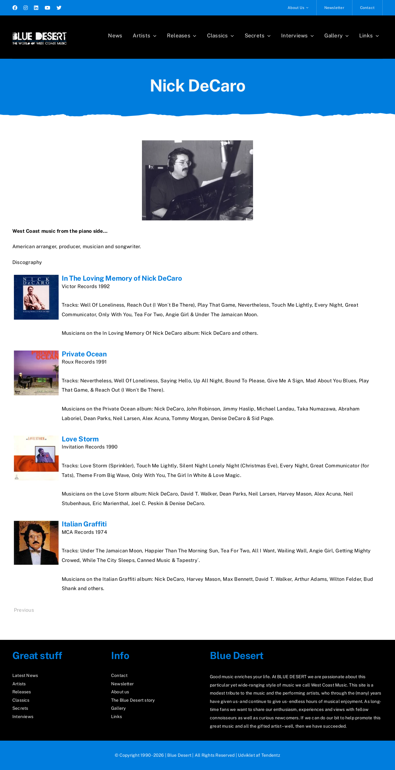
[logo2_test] (39, 30)
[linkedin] (36, 7)
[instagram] (25, 7)
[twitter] (58, 7)
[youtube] (47, 7)
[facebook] (14, 7)
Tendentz (270, 755)
